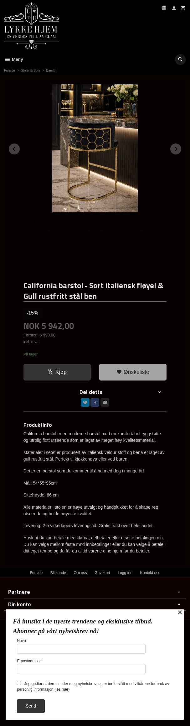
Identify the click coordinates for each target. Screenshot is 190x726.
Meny (13, 59)
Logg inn (125, 573)
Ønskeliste (132, 372)
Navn (81, 646)
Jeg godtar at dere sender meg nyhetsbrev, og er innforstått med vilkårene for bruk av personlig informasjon (93, 686)
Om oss (80, 573)
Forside (9, 70)
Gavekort (102, 573)
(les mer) (61, 689)
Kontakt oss (150, 573)
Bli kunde (58, 573)
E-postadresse (81, 666)
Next (181, 147)
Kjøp (57, 372)
